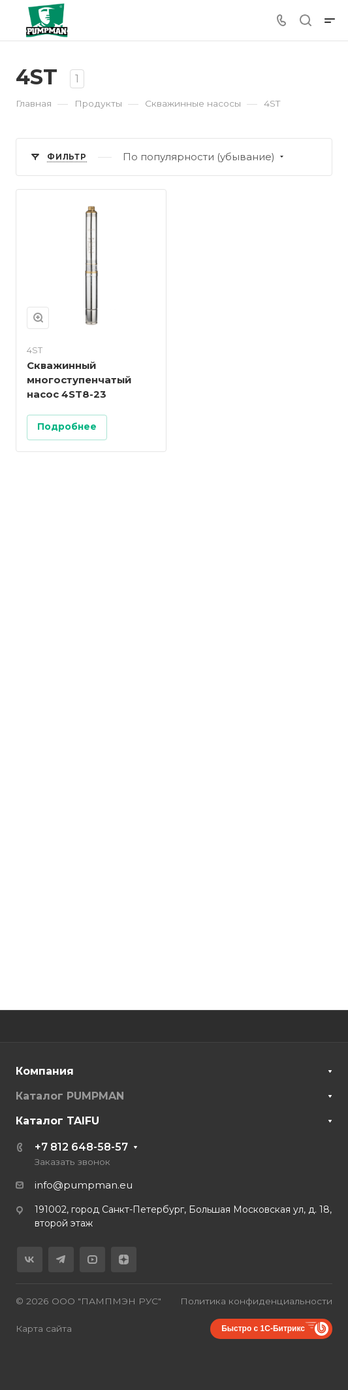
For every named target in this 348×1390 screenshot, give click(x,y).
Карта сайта (44, 1328)
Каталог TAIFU (57, 1121)
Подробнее (67, 426)
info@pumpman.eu (84, 1185)
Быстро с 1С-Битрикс (263, 1328)
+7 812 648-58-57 (81, 1147)
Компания (45, 1071)
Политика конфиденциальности (256, 1301)
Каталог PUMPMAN (70, 1096)
